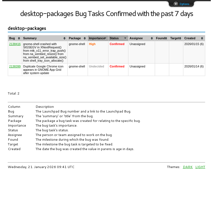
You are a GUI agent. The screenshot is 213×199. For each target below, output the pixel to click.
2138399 (15, 66)
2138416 (15, 44)
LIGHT (200, 166)
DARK (188, 166)
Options (184, 4)
